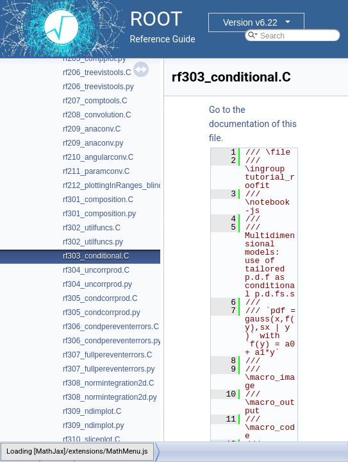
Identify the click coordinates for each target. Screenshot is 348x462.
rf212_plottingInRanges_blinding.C (122, 185)
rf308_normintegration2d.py (110, 397)
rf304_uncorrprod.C (96, 270)
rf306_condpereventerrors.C (111, 326)
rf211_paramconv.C (96, 171)
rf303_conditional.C (96, 256)
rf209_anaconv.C (92, 128)
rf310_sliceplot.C (91, 439)
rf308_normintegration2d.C (108, 383)
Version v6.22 (250, 22)
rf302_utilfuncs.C (91, 227)
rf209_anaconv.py (93, 143)
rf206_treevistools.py (98, 86)
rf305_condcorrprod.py (101, 312)
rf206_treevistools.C (97, 72)
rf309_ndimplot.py (93, 425)
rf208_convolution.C (97, 114)
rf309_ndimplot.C (92, 411)
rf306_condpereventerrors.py (112, 340)
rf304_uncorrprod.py (97, 284)
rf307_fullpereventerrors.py (108, 368)
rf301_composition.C (98, 199)
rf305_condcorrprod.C (100, 298)
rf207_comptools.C (95, 100)
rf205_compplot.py (94, 58)
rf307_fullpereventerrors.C (107, 354)
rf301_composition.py (99, 213)
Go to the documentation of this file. (253, 124)
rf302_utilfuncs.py (93, 241)
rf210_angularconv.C (98, 157)
